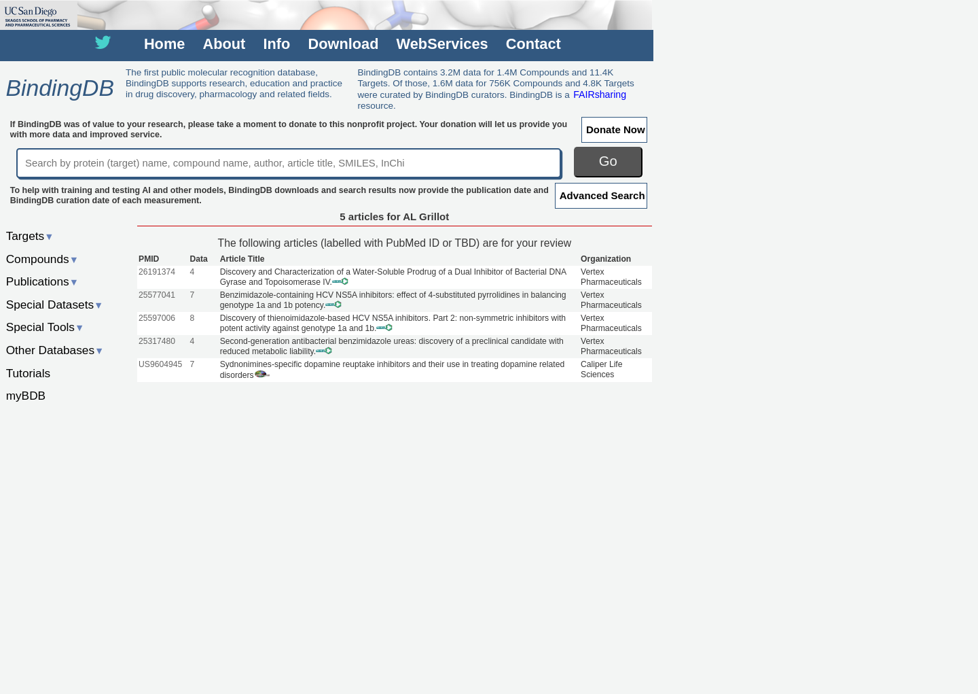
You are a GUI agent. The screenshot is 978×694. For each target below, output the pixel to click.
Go (608, 161)
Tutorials (28, 373)
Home (164, 43)
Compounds (42, 259)
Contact (533, 43)
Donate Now (615, 129)
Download (343, 43)
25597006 (157, 318)
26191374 (157, 272)
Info (276, 43)
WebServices (442, 43)
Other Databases (55, 350)
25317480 (157, 341)
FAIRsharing (599, 94)
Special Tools (45, 327)
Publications (42, 281)
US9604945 (160, 364)
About (224, 43)
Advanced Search (602, 195)
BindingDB (59, 88)
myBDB (26, 395)
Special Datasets (55, 304)
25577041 (157, 295)
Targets (30, 236)
